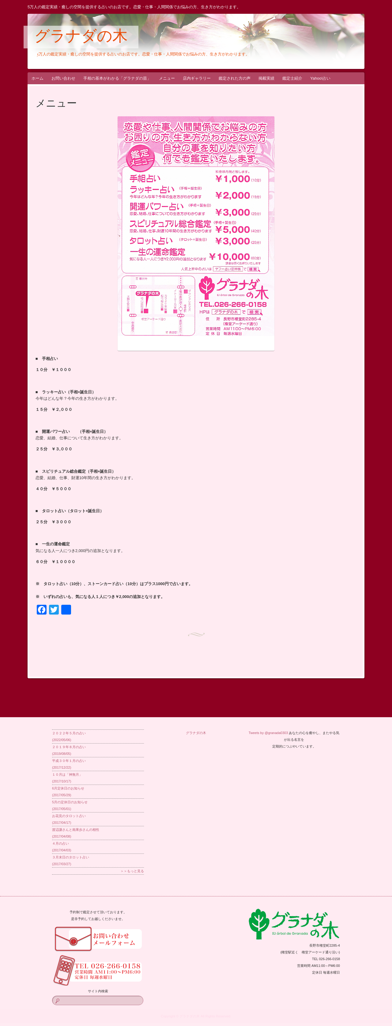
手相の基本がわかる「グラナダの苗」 (117, 78)
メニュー (167, 78)
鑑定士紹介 (292, 78)
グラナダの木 (81, 37)
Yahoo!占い (320, 78)
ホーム (37, 78)
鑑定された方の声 (235, 78)
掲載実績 (266, 78)
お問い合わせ (63, 78)
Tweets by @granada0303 (268, 733)
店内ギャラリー (197, 78)
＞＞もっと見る (132, 871)
